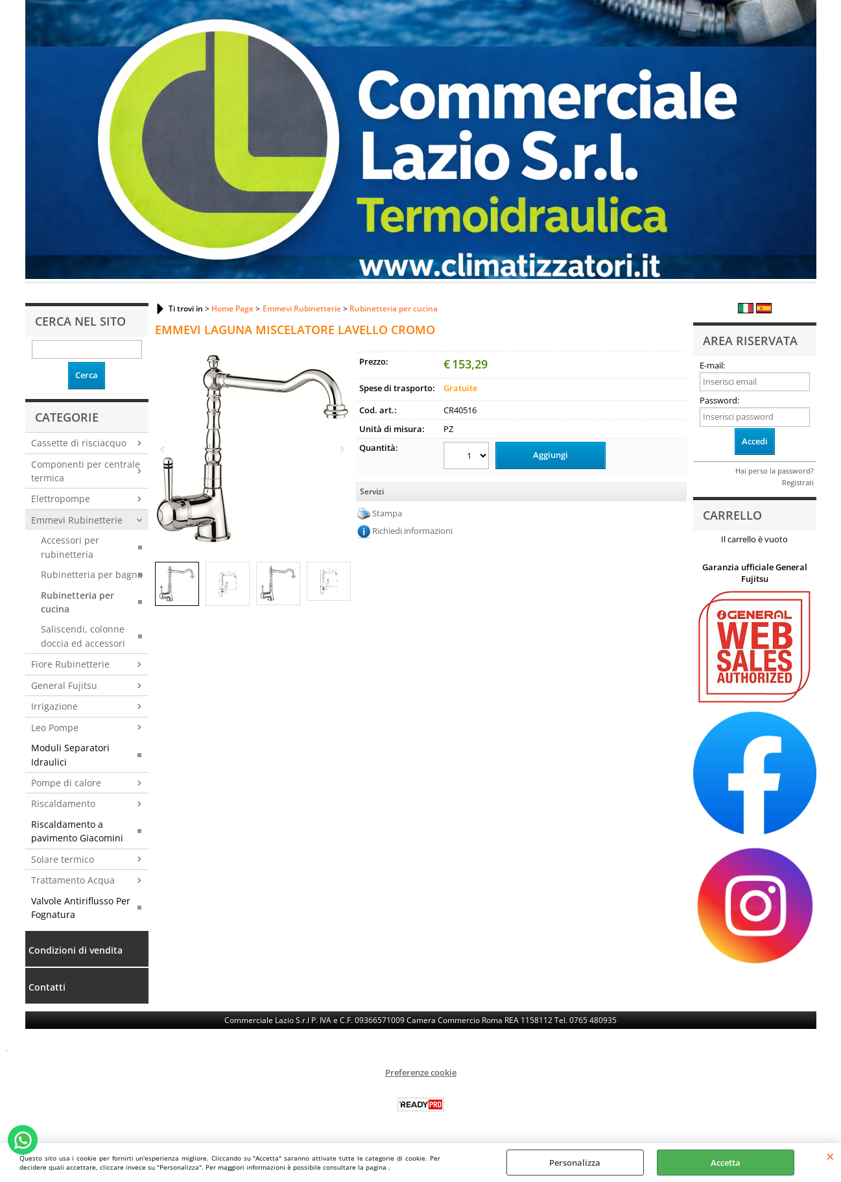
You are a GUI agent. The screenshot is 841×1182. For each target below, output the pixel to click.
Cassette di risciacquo (78, 443)
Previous (163, 449)
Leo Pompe (54, 727)
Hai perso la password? (774, 471)
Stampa (387, 513)
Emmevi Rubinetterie (77, 520)
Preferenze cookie (420, 1072)
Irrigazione (54, 706)
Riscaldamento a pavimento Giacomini (77, 831)
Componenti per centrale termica (85, 471)
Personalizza (574, 1162)
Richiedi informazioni (412, 531)
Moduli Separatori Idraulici (70, 754)
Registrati (798, 482)
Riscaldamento (63, 803)
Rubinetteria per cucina (77, 602)
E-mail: (712, 365)
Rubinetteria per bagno (92, 574)
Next (341, 449)
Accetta (725, 1162)
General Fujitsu (64, 685)
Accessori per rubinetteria (70, 547)
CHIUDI (830, 1156)
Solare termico (62, 859)
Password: (719, 400)
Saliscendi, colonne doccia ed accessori (83, 636)
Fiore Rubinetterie (70, 664)
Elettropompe (60, 498)
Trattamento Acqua (73, 880)
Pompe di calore (66, 783)
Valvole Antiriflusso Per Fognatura (80, 908)
